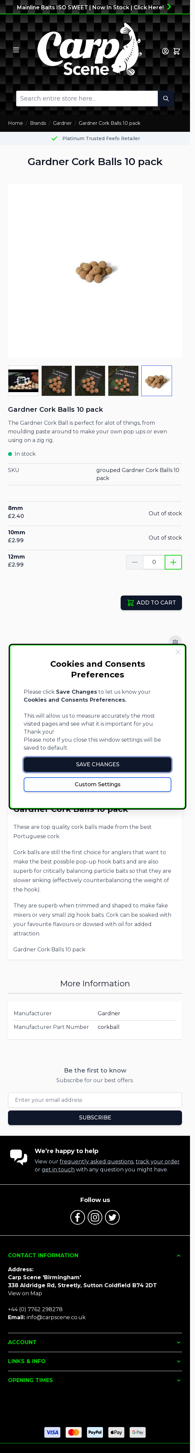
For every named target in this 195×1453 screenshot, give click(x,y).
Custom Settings (98, 784)
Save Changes (97, 764)
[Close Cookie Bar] (178, 652)
